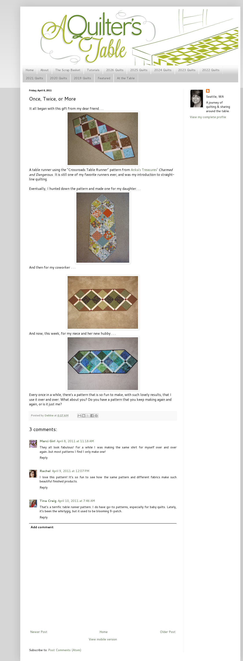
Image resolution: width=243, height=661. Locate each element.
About (44, 70)
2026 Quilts (114, 70)
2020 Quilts (58, 78)
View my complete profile (208, 117)
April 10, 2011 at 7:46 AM (76, 501)
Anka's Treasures (144, 169)
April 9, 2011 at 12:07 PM (70, 471)
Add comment (42, 527)
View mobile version (103, 639)
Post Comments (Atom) (64, 650)
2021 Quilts (34, 78)
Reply (44, 457)
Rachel (45, 471)
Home (30, 70)
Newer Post (38, 632)
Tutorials (93, 70)
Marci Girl (47, 441)
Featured (104, 78)
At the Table (126, 78)
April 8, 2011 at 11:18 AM (75, 441)
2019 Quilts (82, 78)
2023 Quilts (186, 70)
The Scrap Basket (67, 70)
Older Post (167, 632)
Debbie (49, 415)
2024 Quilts (162, 70)
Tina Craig (48, 501)
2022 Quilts (210, 70)
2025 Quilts (138, 70)
